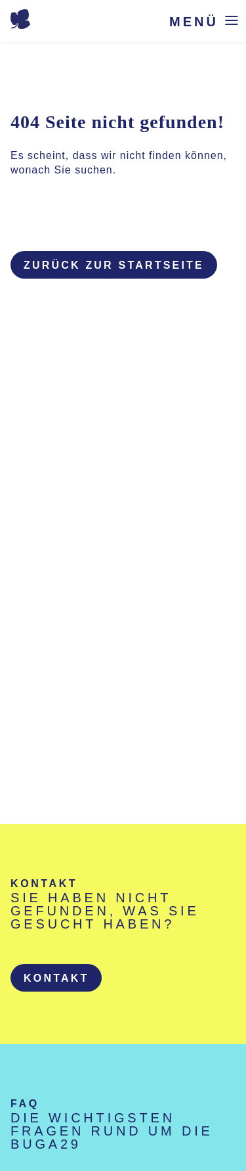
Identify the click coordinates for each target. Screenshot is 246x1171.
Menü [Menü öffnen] (193, 21)
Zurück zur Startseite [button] (114, 265)
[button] (56, 978)
